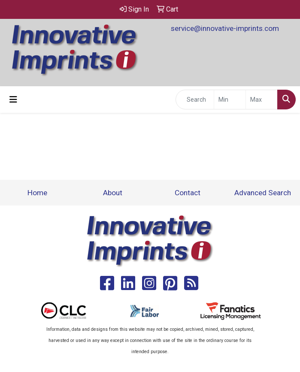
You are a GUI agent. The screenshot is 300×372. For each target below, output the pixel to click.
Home (37, 192)
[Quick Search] (195, 99)
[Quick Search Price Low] (230, 99)
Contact (187, 192)
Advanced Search (262, 192)
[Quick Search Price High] (261, 99)
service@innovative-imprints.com (225, 28)
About (112, 192)
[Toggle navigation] (13, 100)
